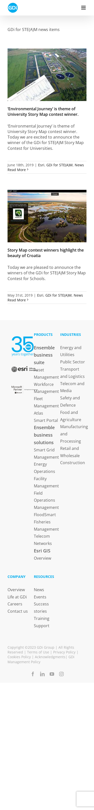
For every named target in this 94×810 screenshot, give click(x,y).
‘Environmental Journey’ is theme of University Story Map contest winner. (43, 111)
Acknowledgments (50, 656)
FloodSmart (45, 514)
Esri (41, 165)
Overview (42, 558)
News (79, 165)
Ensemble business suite (44, 355)
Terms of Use (38, 652)
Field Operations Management (46, 500)
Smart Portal (46, 420)
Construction (72, 462)
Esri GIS (42, 551)
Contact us (18, 611)
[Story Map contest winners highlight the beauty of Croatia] (47, 216)
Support (41, 625)
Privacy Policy (64, 652)
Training (41, 618)
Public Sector (72, 362)
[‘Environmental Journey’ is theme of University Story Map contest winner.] (47, 75)
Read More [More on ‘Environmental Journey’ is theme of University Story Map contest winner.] (17, 169)
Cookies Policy (19, 656)
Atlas (38, 413)
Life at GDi (17, 597)
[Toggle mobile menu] (83, 7)
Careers (15, 604)
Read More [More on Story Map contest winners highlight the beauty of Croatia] (17, 300)
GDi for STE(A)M (59, 165)
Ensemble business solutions (44, 434)
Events (40, 597)
